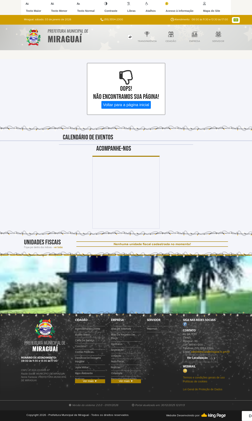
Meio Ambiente (84, 373)
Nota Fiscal (117, 361)
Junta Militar (81, 367)
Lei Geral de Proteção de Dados (202, 389)
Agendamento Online (87, 329)
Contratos (116, 344)
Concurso (80, 346)
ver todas (58, 247)
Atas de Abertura (121, 329)
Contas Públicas (84, 352)
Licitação (116, 356)
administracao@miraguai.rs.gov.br (210, 352)
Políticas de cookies (195, 381)
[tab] (130, 36)
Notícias (115, 367)
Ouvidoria (116, 373)
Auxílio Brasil (82, 335)
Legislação (117, 350)
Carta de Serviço (84, 340)
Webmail (152, 329)
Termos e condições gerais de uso (204, 377)
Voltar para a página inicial (126, 105)
